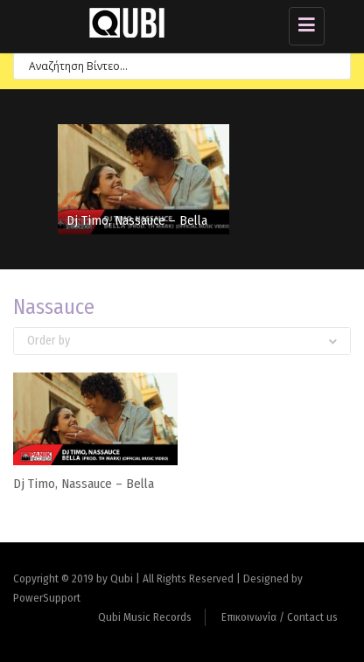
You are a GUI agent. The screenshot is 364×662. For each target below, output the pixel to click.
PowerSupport (46, 597)
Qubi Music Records (145, 617)
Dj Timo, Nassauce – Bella (136, 220)
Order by (182, 340)
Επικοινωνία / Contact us (279, 617)
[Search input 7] (174, 65)
